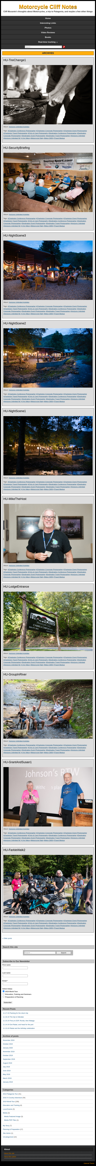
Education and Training (11, 1105)
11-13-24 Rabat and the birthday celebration (19, 1028)
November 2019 (8, 1052)
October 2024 (8, 1044)
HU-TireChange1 (14, 60)
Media (5, 1113)
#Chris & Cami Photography (38, 133)
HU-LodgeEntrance (16, 586)
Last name (6, 973)
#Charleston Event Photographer (75, 131)
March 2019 (7, 1078)
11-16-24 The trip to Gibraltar (13, 1017)
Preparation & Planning (13, 997)
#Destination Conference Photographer (62, 133)
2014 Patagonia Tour (10, 1094)
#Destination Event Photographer (33, 136)
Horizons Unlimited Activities (19, 127)
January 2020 (8, 1048)
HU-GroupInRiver (14, 674)
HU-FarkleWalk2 (14, 850)
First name (6, 965)
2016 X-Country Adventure (12, 1098)
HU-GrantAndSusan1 (17, 762)
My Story (6, 1126)
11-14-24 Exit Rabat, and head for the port (18, 1024)
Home (48, 18)
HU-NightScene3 (14, 235)
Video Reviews (48, 33)
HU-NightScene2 (14, 323)
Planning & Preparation (11, 1129)
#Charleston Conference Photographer (22, 131)
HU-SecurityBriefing (16, 147)
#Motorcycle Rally (36, 138)
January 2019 (8, 1082)
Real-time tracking (47, 42)
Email (5, 981)
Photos (48, 28)
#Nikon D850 (48, 138)
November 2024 (8, 1040)
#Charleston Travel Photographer (15, 133)
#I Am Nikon (25, 138)
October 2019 (8, 1055)
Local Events (7, 1109)
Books (48, 37)
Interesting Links (48, 23)
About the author (10, 1157)
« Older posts (7, 938)
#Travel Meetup (59, 138)
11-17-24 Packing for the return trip (15, 1013)
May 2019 (6, 1074)
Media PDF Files (10, 1120)
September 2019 (9, 1059)
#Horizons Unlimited (77, 136)
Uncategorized (8, 1137)
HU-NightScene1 (14, 411)
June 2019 (6, 1071)
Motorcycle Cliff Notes (48, 7)
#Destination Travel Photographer (58, 136)
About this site (9, 1153)
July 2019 (6, 1067)
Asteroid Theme (89, 1163)
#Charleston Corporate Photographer (49, 131)
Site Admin (7, 1133)
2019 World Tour (10, 991)
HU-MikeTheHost (14, 498)
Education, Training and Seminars (17, 994)
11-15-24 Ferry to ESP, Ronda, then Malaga (18, 1021)
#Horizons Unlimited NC (12, 138)
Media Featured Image (12, 1116)
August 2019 (7, 1063)
